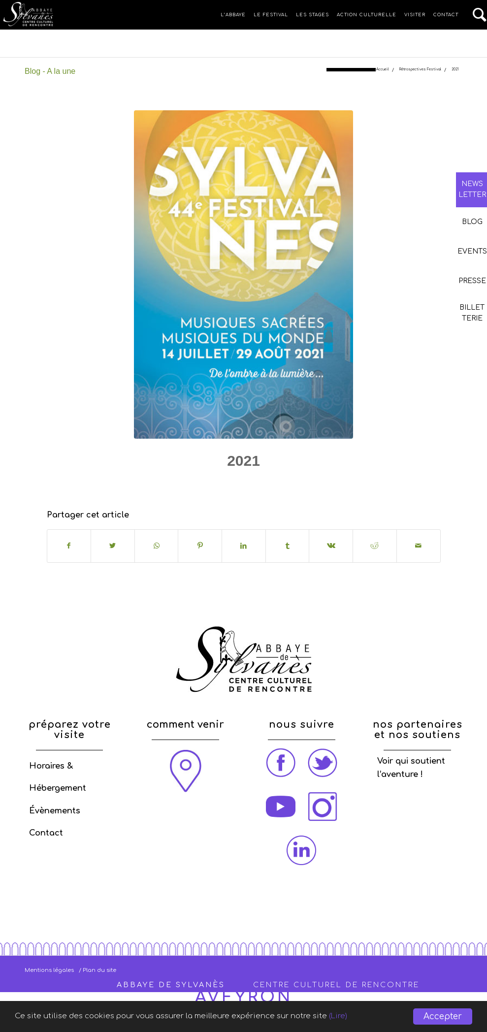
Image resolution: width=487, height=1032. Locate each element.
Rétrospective (262, 483)
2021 (243, 460)
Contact (46, 833)
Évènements (54, 810)
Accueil (382, 69)
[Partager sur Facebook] (69, 546)
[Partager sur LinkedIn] (243, 546)
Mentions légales (49, 970)
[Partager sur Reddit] (374, 546)
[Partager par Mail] (418, 546)
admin (323, 483)
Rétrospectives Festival (420, 69)
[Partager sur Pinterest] (200, 546)
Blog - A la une (50, 71)
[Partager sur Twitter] (112, 546)
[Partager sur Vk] (331, 546)
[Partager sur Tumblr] (287, 546)
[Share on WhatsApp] (156, 546)
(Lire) (385, 1017)
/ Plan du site (97, 970)
